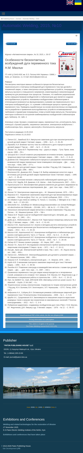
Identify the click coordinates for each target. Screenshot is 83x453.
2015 (37, 18)
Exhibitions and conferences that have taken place (24, 435)
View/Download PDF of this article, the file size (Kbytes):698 (41, 315)
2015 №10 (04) (11, 43)
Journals (18, 18)
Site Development (11, 448)
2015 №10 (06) (71, 43)
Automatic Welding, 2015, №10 (32, 25)
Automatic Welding (28, 18)
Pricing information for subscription (41, 320)
